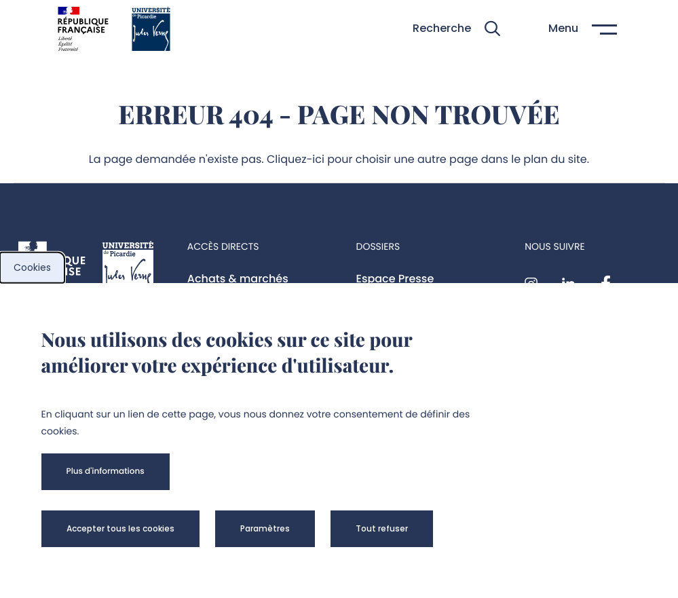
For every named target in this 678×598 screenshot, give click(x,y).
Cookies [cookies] (32, 267)
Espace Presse (395, 278)
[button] (456, 29)
